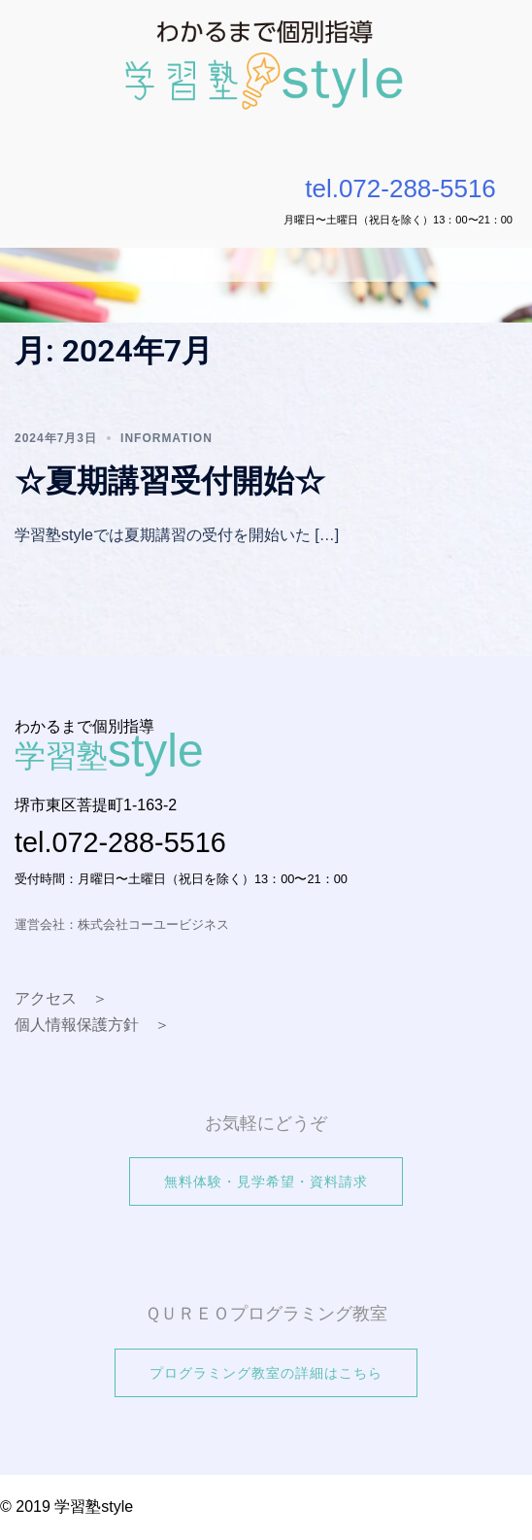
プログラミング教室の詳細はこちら (266, 1373)
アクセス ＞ (61, 998)
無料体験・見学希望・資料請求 (266, 1181)
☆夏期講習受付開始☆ (170, 480)
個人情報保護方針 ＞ (92, 1024)
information (166, 438)
